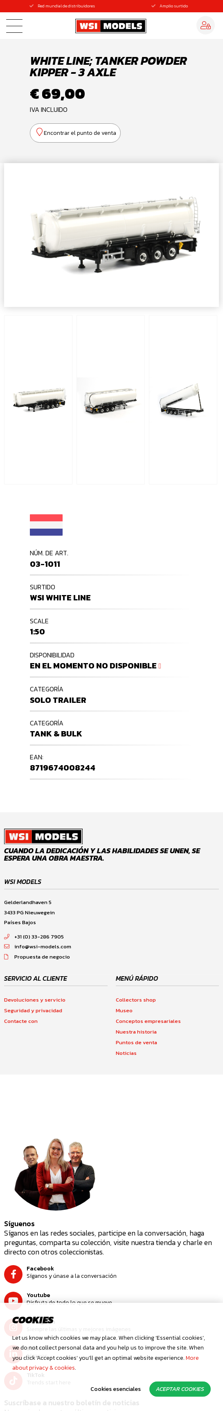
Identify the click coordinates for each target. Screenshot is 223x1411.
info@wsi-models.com (37, 946)
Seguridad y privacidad (33, 1010)
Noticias (126, 1053)
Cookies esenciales (115, 1389)
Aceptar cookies (180, 1389)
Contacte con (21, 1021)
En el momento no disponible (93, 665)
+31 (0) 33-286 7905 (34, 937)
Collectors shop (136, 1000)
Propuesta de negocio (37, 957)
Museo (124, 1010)
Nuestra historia (136, 1032)
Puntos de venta (136, 1042)
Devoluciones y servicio (34, 1000)
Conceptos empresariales (148, 1021)
